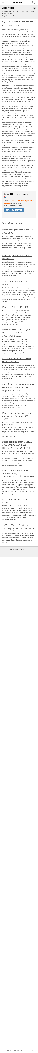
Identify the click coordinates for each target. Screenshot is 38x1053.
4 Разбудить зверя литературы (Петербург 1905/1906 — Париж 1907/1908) (18, 387)
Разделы (22, 549)
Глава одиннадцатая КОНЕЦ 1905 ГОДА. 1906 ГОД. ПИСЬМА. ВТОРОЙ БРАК (17, 445)
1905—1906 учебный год (15, 525)
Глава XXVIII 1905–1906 (15, 307)
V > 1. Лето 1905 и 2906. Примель (13, 1050)
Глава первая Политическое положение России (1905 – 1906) (16, 416)
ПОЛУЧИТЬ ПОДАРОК (14, 210)
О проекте (14, 549)
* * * (32, 1050)
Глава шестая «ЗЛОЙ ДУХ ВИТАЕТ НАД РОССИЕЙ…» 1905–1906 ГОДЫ (17, 332)
